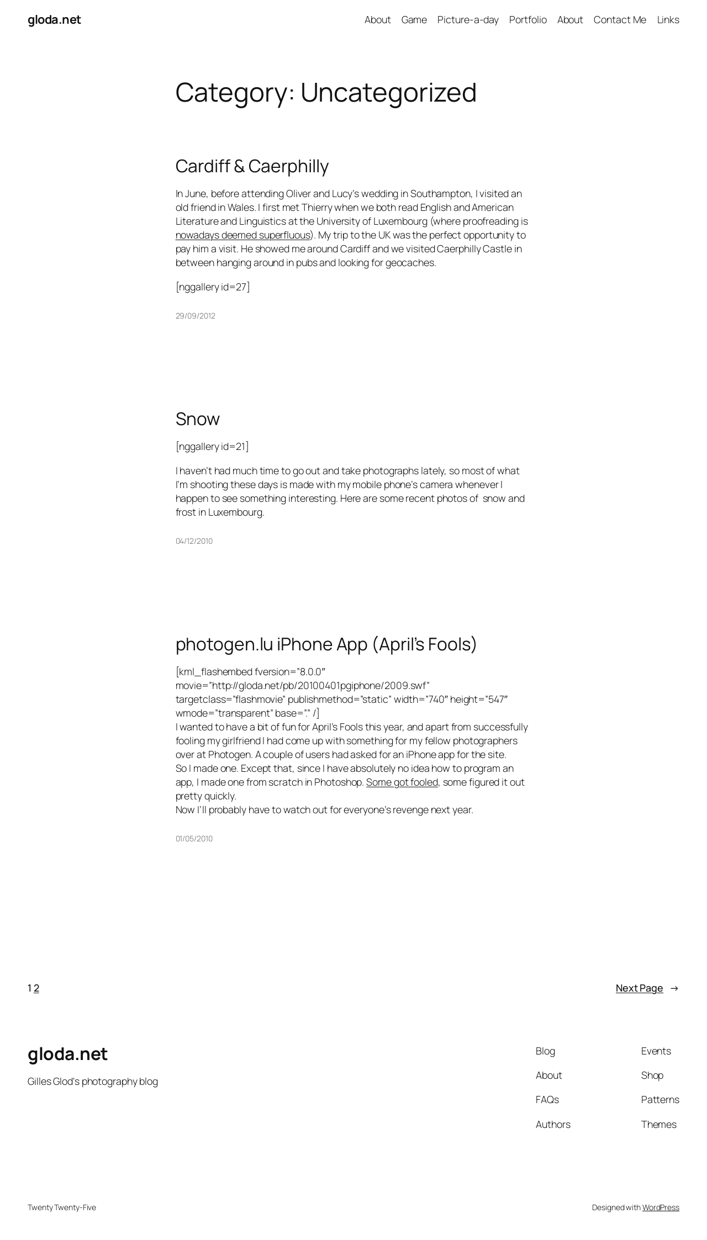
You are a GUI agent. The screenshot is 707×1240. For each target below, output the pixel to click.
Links (668, 19)
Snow (198, 419)
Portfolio (527, 19)
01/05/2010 (194, 838)
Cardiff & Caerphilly (252, 166)
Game (415, 19)
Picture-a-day (468, 19)
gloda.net (54, 19)
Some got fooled (402, 781)
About (378, 19)
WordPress (660, 1207)
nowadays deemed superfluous (243, 234)
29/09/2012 (195, 315)
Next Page (647, 988)
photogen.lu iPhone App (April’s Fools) (327, 644)
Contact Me (620, 19)
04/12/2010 (194, 541)
